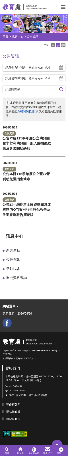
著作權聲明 (13, 404)
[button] (63, 7)
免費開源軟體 (26, 111)
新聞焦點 (13, 250)
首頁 (5, 36)
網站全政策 (13, 419)
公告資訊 (32, 36)
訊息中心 (17, 36)
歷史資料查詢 (16, 278)
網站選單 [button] (10, 306)
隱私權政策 (13, 411)
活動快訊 (13, 269)
